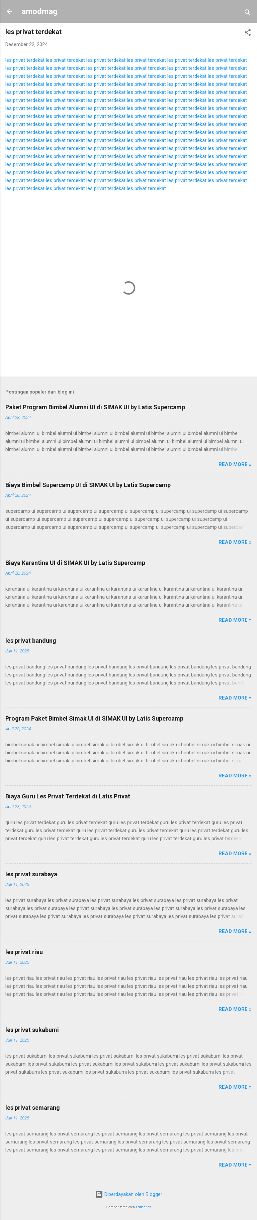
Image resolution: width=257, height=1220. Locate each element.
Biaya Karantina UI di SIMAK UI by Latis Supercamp (75, 562)
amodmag (39, 11)
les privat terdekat (25, 60)
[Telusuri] (248, 13)
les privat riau (24, 951)
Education (143, 1207)
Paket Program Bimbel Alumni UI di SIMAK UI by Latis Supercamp (95, 407)
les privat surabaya (31, 874)
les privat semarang (32, 1107)
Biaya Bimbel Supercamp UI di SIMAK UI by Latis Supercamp (88, 484)
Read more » (235, 464)
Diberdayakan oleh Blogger (128, 1194)
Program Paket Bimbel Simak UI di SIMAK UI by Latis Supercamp (94, 718)
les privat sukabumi (32, 1029)
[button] (248, 33)
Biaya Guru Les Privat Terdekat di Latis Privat (67, 796)
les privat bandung (30, 640)
